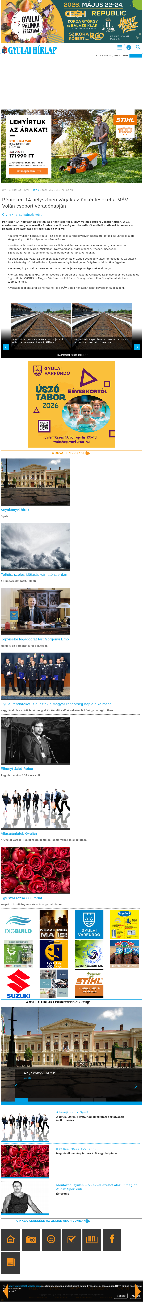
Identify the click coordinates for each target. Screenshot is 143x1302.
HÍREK (35, 190)
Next (137, 1089)
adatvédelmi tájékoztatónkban (25, 1286)
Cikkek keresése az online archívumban (50, 1221)
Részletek (121, 1296)
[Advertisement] (71, 83)
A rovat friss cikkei (68, 453)
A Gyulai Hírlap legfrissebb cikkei (55, 1003)
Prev (20, 1089)
